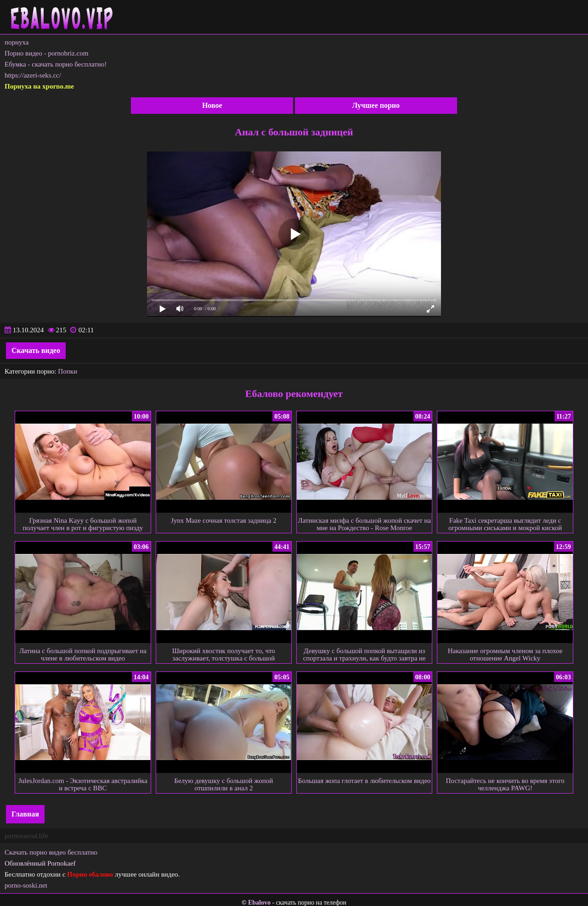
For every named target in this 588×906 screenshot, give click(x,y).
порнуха (17, 42)
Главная (25, 814)
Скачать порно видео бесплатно (51, 852)
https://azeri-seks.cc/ (33, 75)
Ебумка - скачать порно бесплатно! (56, 64)
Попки (67, 371)
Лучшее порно (376, 105)
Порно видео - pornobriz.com (46, 53)
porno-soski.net (26, 885)
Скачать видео (35, 350)
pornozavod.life (26, 835)
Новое (212, 105)
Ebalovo (259, 902)
